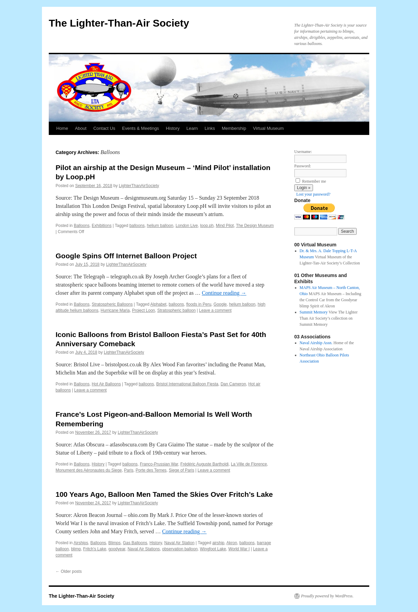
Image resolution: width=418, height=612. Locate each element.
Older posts (69, 571)
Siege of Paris (181, 470)
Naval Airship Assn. (316, 342)
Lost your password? (313, 194)
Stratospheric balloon (176, 310)
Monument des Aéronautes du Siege (89, 470)
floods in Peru (198, 304)
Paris (128, 470)
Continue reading (224, 293)
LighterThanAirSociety (139, 185)
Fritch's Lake (94, 549)
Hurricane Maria (115, 310)
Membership (234, 128)
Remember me (314, 181)
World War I (239, 549)
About (81, 128)
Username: (303, 151)
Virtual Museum (268, 128)
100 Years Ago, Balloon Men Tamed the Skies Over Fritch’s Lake (164, 494)
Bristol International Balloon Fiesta (187, 384)
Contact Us (104, 128)
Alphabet (158, 304)
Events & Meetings (140, 128)
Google (220, 304)
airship (218, 542)
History (172, 128)
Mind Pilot (225, 225)
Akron (231, 542)
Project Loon (143, 310)
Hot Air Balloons (106, 384)
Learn (192, 128)
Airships (81, 542)
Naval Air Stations (144, 549)
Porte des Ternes (151, 470)
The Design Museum (255, 225)
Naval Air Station (179, 542)
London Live (187, 225)
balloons (137, 225)
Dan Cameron (233, 384)
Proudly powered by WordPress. (327, 596)
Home (62, 128)
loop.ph (206, 225)
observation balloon (180, 549)
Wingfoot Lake (213, 549)
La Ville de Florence (249, 464)
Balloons (81, 225)
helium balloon (160, 225)
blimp (76, 549)
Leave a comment (215, 310)
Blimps (114, 542)
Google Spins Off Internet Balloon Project (126, 256)
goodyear (116, 549)
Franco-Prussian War (159, 464)
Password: (302, 166)
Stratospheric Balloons (112, 304)
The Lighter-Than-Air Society (119, 23)
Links (210, 128)
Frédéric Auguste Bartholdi (204, 464)
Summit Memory (314, 312)
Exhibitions (101, 225)
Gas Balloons (135, 542)
